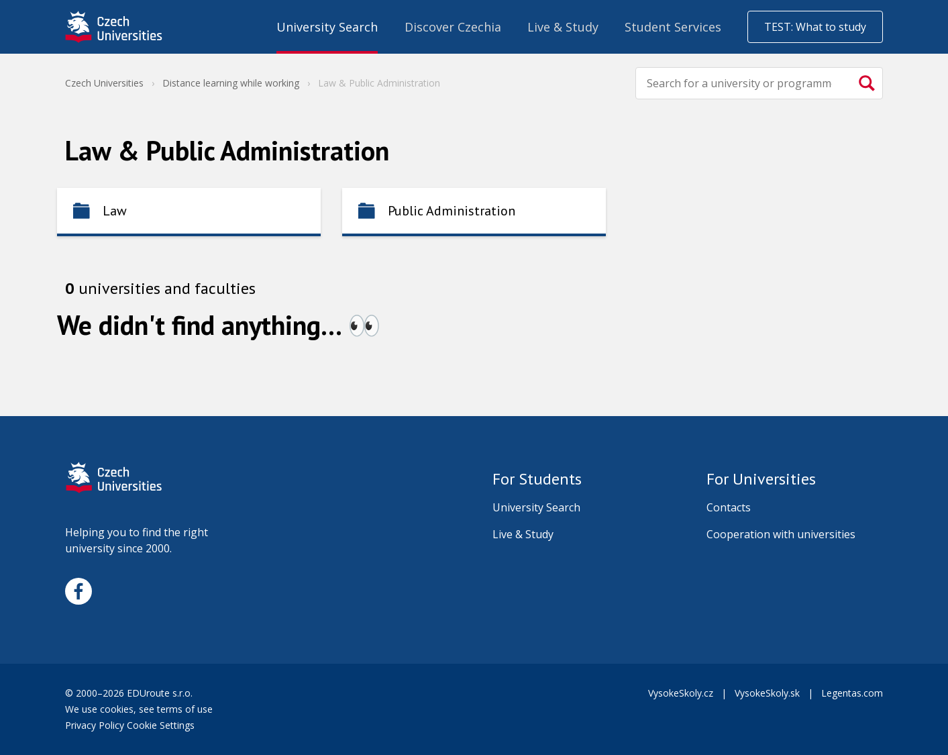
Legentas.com (852, 693)
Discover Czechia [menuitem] (453, 27)
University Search (536, 507)
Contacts (728, 507)
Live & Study (523, 534)
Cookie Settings (161, 725)
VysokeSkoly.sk (767, 693)
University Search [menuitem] (327, 27)
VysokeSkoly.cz (680, 693)
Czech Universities (104, 83)
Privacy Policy (94, 725)
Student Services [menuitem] (673, 27)
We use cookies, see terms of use (140, 709)
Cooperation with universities (780, 534)
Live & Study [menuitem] (562, 27)
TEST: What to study (815, 26)
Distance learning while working (230, 83)
